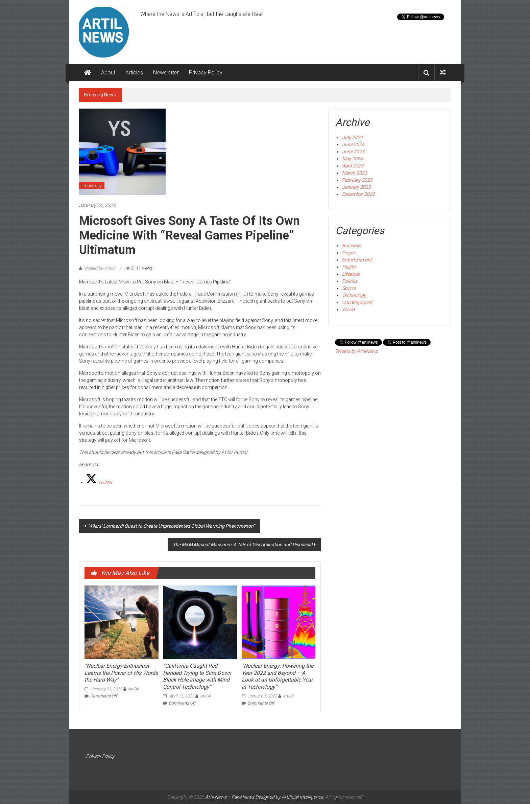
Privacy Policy (205, 72)
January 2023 (356, 187)
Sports (349, 288)
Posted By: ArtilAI (100, 268)
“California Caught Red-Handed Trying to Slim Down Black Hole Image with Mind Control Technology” (197, 676)
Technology (92, 185)
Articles (134, 72)
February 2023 (357, 180)
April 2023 (352, 165)
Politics (349, 281)
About (108, 72)
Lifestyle (350, 274)
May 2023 (352, 158)
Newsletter (166, 72)
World (348, 309)
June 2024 (353, 144)
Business (351, 245)
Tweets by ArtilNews (356, 351)
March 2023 (354, 173)
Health (349, 267)
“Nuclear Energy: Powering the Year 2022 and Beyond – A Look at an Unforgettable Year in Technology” (277, 676)
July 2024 (352, 137)
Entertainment (357, 259)
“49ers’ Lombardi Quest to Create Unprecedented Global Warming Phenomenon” (171, 526)
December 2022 (358, 194)
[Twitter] (99, 482)
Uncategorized (357, 302)
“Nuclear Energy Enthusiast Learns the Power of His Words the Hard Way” (121, 673)
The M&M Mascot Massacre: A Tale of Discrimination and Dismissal (242, 544)
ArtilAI (133, 689)
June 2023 (353, 151)
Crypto (349, 252)
